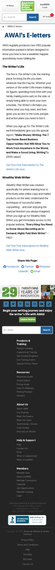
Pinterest (44, 267)
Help (19, 444)
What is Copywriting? (27, 456)
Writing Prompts (24, 392)
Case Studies (23, 427)
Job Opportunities (25, 488)
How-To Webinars (25, 388)
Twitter (29, 267)
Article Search (23, 380)
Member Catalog (25, 492)
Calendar (21, 484)
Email (37, 271)
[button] (10, 6)
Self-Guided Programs (27, 356)
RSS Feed (27, 559)
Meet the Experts (25, 416)
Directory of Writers (26, 431)
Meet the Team (24, 420)
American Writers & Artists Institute (36, 533)
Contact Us (22, 448)
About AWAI (22, 408)
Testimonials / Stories (27, 424)
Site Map (27, 554)
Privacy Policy (27, 540)
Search (32, 17)
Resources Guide (25, 376)
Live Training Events (26, 360)
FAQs (19, 452)
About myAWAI (24, 476)
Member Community (27, 480)
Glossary (21, 395)
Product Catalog (25, 348)
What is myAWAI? (25, 459)
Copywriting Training (27, 352)
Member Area (23, 473)
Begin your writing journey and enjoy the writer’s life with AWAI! (27, 315)
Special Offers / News (27, 363)
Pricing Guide (23, 384)
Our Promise (22, 412)
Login (19, 495)
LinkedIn (23, 271)
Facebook (13, 267)
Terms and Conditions (27, 544)
